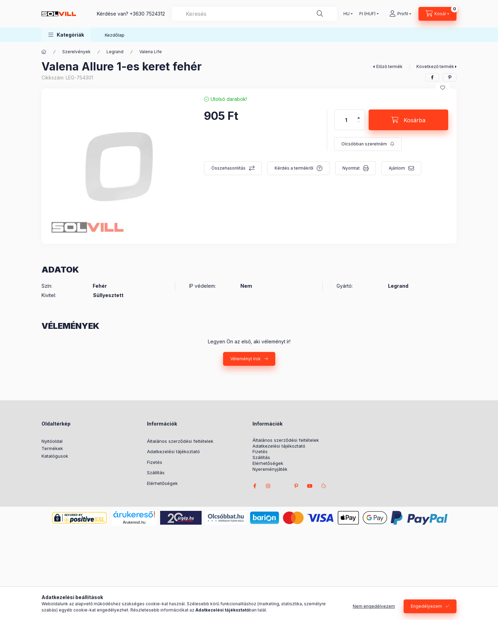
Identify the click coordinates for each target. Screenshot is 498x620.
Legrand (115, 51)
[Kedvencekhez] (443, 88)
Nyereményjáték (269, 469)
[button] (66, 35)
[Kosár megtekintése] (437, 14)
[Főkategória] (44, 52)
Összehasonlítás (228, 168)
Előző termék (389, 66)
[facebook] (432, 77)
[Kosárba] (408, 119)
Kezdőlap (114, 35)
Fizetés (154, 462)
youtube (310, 486)
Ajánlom (397, 168)
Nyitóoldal (52, 441)
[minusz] (358, 125)
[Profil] (400, 14)
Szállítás (156, 472)
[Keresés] (320, 13)
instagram (268, 486)
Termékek (52, 448)
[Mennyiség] (346, 120)
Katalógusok (55, 456)
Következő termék (435, 66)
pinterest (296, 486)
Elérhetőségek (162, 483)
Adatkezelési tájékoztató (173, 451)
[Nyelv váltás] (346, 14)
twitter (282, 486)
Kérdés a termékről (294, 168)
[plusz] (358, 115)
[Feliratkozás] (368, 144)
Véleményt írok (245, 358)
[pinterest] (449, 77)
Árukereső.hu (134, 522)
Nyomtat (351, 168)
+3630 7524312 (147, 14)
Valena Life (150, 51)
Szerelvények (76, 51)
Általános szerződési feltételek (180, 441)
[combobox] (254, 14)
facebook (254, 486)
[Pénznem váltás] (367, 14)
